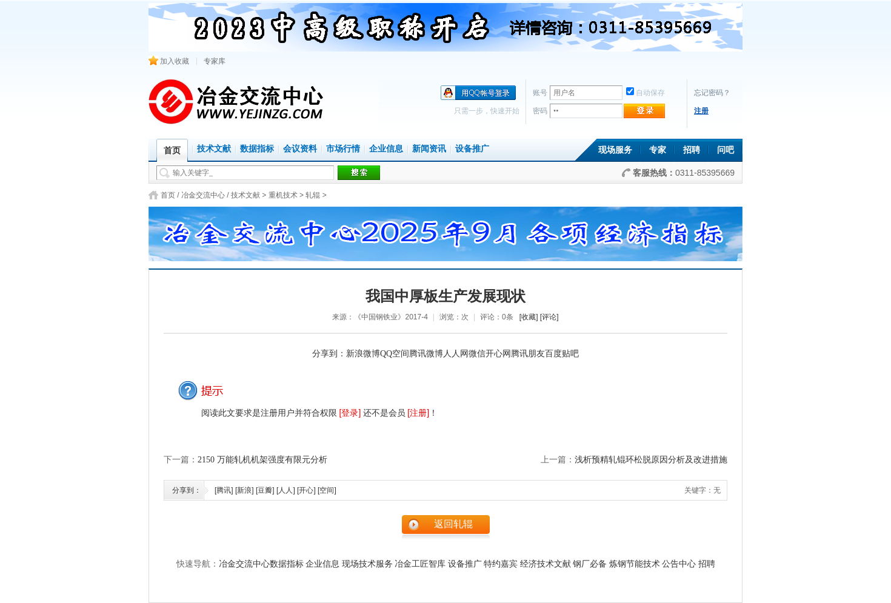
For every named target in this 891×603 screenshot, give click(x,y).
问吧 (725, 150)
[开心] (306, 490)
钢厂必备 (590, 563)
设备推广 (472, 148)
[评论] (549, 317)
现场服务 (615, 150)
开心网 (498, 353)
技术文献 (214, 148)
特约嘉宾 (501, 563)
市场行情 (343, 148)
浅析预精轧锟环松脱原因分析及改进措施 (651, 459)
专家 (657, 150)
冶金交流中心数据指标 (261, 563)
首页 (168, 195)
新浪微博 (363, 353)
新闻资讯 (429, 148)
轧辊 (312, 195)
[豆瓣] (265, 490)
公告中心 (679, 563)
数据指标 (257, 148)
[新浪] (244, 490)
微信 (477, 353)
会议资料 (300, 148)
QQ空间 (394, 353)
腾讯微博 (426, 353)
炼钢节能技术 (634, 563)
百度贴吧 (562, 353)
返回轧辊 (453, 524)
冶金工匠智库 (420, 563)
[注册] (418, 413)
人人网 (456, 353)
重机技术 (283, 195)
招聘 (691, 150)
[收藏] (528, 317)
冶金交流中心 (203, 195)
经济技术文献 (545, 563)
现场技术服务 (367, 563)
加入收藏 (168, 61)
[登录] (350, 413)
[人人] (285, 490)
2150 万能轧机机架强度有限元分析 (262, 459)
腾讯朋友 (528, 353)
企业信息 (386, 148)
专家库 (214, 61)
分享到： (329, 353)
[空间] (327, 490)
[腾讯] (224, 490)
